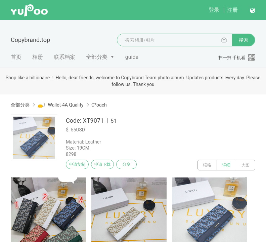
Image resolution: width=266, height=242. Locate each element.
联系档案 (64, 57)
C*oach (99, 105)
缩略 (207, 165)
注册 (232, 10)
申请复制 (80, 165)
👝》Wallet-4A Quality (60, 105)
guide (131, 57)
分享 (140, 165)
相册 (37, 57)
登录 (214, 10)
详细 (226, 165)
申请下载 (110, 165)
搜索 (243, 40)
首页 (16, 57)
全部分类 (96, 57)
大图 (245, 165)
